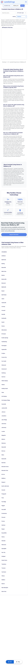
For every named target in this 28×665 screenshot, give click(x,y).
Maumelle (4, 426)
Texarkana (4, 543)
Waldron (3, 559)
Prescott (3, 497)
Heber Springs (5, 360)
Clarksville (4, 282)
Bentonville (4, 258)
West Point (4, 571)
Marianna (4, 422)
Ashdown (4, 235)
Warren (3, 563)
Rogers (3, 508)
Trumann (3, 547)
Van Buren (4, 551)
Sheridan (3, 520)
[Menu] (26, 2)
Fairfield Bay (4, 321)
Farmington (4, 325)
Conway (3, 286)
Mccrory (3, 430)
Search (22, 5)
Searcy (3, 516)
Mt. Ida (3, 454)
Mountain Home (5, 446)
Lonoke (3, 411)
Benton (3, 255)
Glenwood (4, 344)
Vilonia (3, 555)
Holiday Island (5, 368)
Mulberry (3, 458)
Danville (3, 294)
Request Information (14, 214)
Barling (3, 243)
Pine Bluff (4, 489)
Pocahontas (4, 493)
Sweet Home (4, 540)
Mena (3, 434)
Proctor (3, 501)
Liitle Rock (4, 403)
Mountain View (5, 450)
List (10, 661)
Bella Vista (4, 251)
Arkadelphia (4, 231)
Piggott (3, 485)
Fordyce (3, 333)
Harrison (3, 356)
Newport (3, 461)
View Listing (21, 35)
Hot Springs (4, 376)
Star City (3, 532)
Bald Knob (4, 239)
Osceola (3, 469)
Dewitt (3, 301)
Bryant (3, 270)
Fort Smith (4, 340)
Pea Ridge (4, 481)
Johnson (3, 391)
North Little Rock (5, 465)
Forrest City (4, 337)
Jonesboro (4, 395)
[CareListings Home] (12, 2)
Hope (3, 372)
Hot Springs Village (6, 380)
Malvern (3, 419)
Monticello (4, 438)
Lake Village (4, 399)
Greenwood (4, 348)
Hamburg (4, 352)
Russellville (4, 512)
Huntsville (4, 383)
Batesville (4, 247)
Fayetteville (4, 329)
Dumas (3, 305)
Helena (3, 364)
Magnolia (4, 415)
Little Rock (4, 407)
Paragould (4, 473)
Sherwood (4, 524)
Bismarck (4, 262)
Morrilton (4, 442)
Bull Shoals (4, 274)
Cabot (3, 278)
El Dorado (4, 313)
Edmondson (4, 309)
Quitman (3, 504)
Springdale (4, 528)
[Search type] (8, 6)
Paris (3, 477)
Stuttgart (3, 536)
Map (18, 661)
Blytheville (4, 266)
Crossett (3, 290)
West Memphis (5, 567)
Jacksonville (4, 387)
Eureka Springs (5, 317)
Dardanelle (4, 298)
